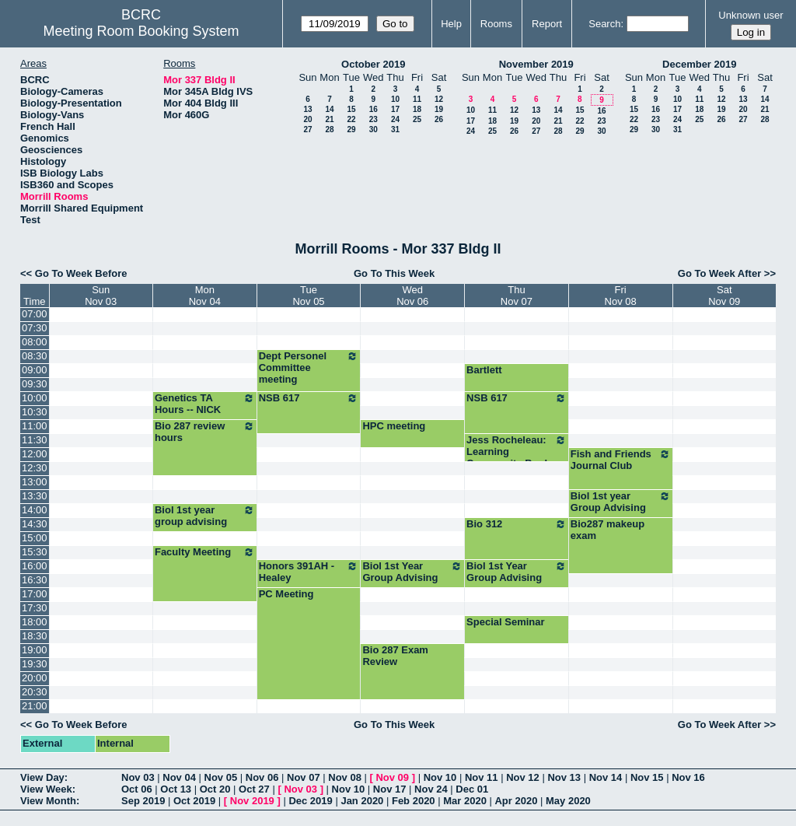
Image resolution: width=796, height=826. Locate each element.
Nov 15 (647, 777)
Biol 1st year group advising (205, 515)
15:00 (34, 538)
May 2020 (568, 801)
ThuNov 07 (516, 295)
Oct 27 (254, 789)
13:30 (34, 496)
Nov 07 (303, 777)
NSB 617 (309, 398)
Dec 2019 (310, 801)
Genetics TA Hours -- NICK (205, 403)
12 (439, 99)
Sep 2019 (143, 801)
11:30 (34, 440)
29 (351, 129)
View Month (48, 801)
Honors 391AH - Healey (309, 571)
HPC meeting (393, 426)
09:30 (34, 384)
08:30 (34, 356)
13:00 (34, 482)
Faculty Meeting (205, 552)
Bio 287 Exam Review (395, 655)
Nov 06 (262, 777)
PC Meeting (286, 594)
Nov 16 (688, 777)
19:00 (34, 650)
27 (307, 129)
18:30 (34, 636)
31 (395, 129)
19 (439, 109)
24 (395, 119)
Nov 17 (390, 789)
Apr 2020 (515, 801)
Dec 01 (472, 789)
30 (373, 129)
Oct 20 (215, 789)
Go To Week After (719, 273)
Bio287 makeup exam (607, 529)
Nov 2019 (252, 801)
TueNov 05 (308, 295)
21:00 (34, 706)
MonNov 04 (205, 295)
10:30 (34, 412)
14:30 (34, 524)
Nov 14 (606, 777)
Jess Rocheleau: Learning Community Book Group (516, 457)
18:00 (34, 622)
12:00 (34, 454)
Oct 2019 (194, 801)
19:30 (34, 664)
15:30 (34, 552)
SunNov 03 (101, 295)
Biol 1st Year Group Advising (412, 571)
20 (307, 119)
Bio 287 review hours (205, 431)
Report (547, 24)
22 (351, 119)
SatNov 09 (724, 295)
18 (417, 109)
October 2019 (373, 64)
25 (417, 119)
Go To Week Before (81, 273)
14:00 (34, 510)
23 (373, 119)
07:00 (34, 314)
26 (439, 119)
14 (329, 109)
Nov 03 (138, 777)
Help (451, 24)
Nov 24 (431, 789)
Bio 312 (516, 524)
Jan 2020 (361, 801)
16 (373, 109)
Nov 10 (440, 777)
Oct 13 (175, 789)
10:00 (34, 398)
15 (351, 109)
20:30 (34, 692)
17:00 (34, 594)
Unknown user (750, 15)
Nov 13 (564, 777)
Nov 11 (481, 777)
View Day (42, 777)
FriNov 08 (621, 295)
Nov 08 (344, 777)
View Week (46, 789)
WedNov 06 (412, 295)
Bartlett (484, 370)
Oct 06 (136, 789)
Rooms (496, 24)
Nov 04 (179, 777)
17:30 (34, 608)
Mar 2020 (465, 801)
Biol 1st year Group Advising (621, 501)
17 (395, 109)
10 (395, 99)
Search (604, 24)
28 (329, 129)
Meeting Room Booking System (141, 31)
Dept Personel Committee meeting (309, 367)
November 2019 (536, 64)
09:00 (34, 370)
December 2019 (699, 64)
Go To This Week (394, 273)
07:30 (34, 328)
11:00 (34, 426)
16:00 (34, 566)
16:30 (34, 580)
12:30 (34, 468)
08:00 (34, 342)
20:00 (34, 678)
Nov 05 (221, 777)
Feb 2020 (413, 801)
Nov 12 (522, 777)
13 (307, 109)
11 (417, 99)
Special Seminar (505, 622)
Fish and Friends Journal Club (621, 459)
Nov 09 (392, 777)
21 (329, 119)
